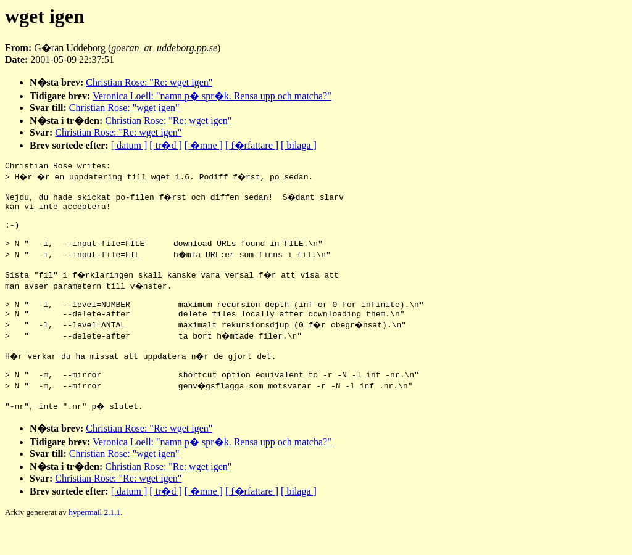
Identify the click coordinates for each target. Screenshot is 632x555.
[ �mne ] (204, 145)
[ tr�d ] (165, 145)
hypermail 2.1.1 (94, 540)
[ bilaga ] (299, 145)
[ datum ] (129, 145)
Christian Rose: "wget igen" (124, 107)
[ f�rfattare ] (251, 145)
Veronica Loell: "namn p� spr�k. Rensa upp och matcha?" (212, 96)
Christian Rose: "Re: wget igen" (149, 82)
